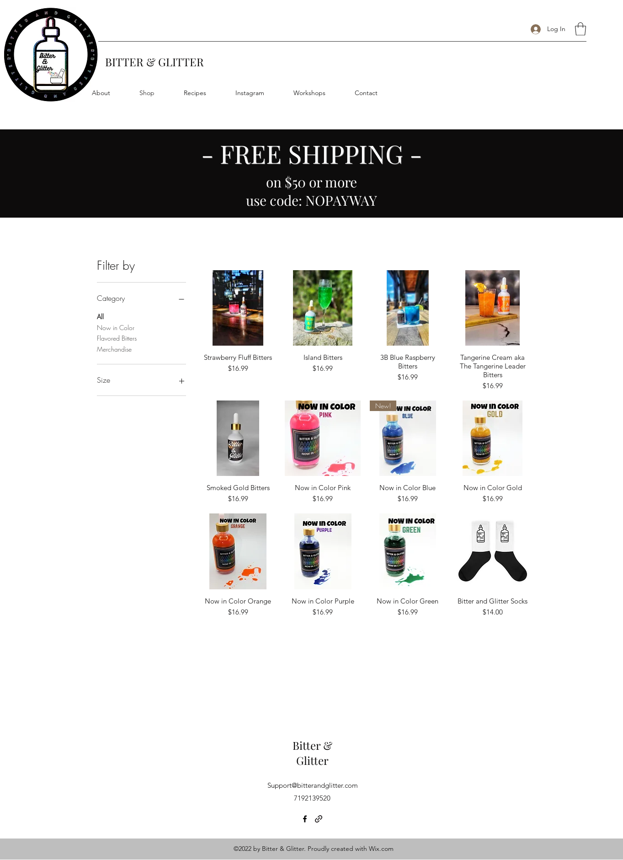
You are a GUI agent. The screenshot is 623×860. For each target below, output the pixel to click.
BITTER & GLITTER (154, 61)
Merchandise (114, 348)
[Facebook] (304, 818)
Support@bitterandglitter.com (312, 785)
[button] (580, 29)
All (100, 316)
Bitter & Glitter (312, 753)
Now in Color (115, 327)
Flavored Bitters (117, 337)
